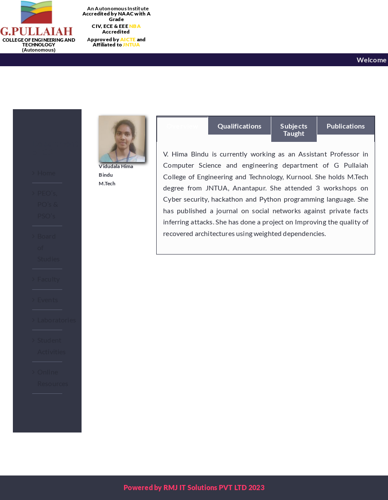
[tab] (182, 126)
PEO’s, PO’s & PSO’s (47, 204)
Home (46, 173)
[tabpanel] (265, 198)
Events (47, 299)
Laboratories (56, 320)
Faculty (48, 279)
